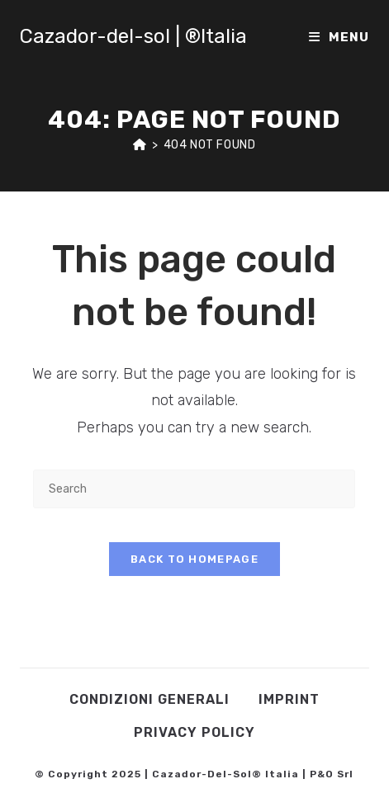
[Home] (140, 145)
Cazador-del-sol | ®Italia (133, 36)
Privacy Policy (194, 732)
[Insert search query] (194, 489)
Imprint (289, 699)
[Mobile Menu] (339, 37)
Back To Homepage (194, 559)
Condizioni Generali (149, 699)
